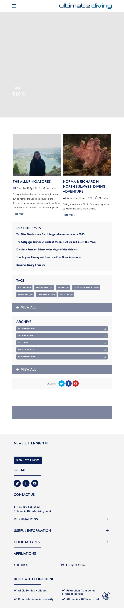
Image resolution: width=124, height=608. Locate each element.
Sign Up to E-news (27, 460)
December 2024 (62, 349)
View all (26, 307)
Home (16, 87)
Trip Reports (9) (46, 294)
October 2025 (62, 335)
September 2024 (62, 356)
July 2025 (62, 342)
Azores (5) (62, 287)
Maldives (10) (25, 294)
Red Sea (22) (24, 287)
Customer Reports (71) (86, 287)
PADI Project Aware (73, 565)
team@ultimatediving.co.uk (34, 511)
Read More (19, 213)
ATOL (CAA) (21, 565)
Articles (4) (66, 294)
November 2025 (62, 328)
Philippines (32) (44, 287)
